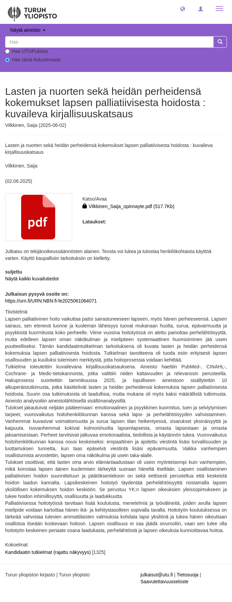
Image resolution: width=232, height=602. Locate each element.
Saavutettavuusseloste (164, 581)
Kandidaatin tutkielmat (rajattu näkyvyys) (48, 552)
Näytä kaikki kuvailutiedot (32, 278)
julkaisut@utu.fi (156, 574)
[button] (182, 8)
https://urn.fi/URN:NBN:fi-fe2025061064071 (51, 301)
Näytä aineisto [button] (27, 30)
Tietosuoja (188, 574)
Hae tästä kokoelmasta (32, 59)
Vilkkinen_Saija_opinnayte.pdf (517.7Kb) (128, 206)
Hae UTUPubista (26, 51)
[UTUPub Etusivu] (32, 12)
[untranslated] (109, 42)
